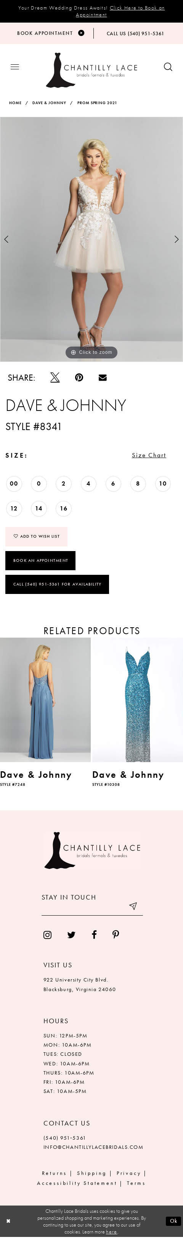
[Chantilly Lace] (91, 71)
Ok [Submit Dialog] (173, 1223)
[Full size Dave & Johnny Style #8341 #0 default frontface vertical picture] (91, 240)
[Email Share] (103, 378)
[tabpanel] (91, 240)
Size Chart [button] (148, 457)
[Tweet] (55, 378)
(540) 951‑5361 (65, 1140)
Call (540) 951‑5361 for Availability (57, 587)
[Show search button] (168, 69)
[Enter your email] (92, 911)
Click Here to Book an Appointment (120, 11)
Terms (136, 1186)
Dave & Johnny (49, 104)
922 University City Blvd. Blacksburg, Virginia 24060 (79, 987)
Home (15, 104)
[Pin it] (79, 378)
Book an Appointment (40, 563)
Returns (54, 1175)
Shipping (92, 1175)
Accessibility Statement (77, 1186)
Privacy (129, 1175)
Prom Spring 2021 (97, 104)
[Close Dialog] (8, 1224)
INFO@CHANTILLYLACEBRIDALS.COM (93, 1149)
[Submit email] (133, 911)
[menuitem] (47, 937)
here (111, 1234)
